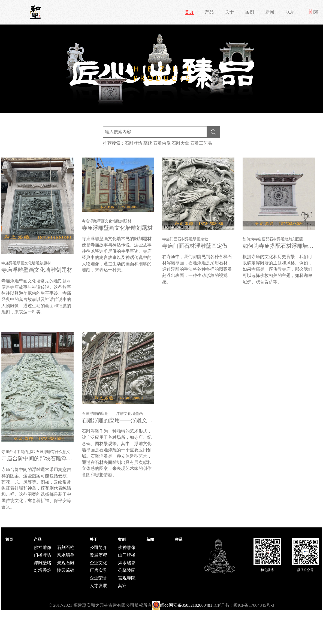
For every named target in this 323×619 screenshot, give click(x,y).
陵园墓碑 (65, 570)
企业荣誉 (98, 578)
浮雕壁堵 (42, 562)
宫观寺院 (126, 578)
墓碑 (147, 143)
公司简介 (98, 547)
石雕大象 (180, 143)
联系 (290, 12)
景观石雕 (65, 562)
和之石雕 (35, 12)
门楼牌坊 (42, 555)
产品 (209, 12)
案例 (249, 12)
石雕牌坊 (133, 143)
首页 (189, 12)
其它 (122, 585)
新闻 (269, 12)
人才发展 (98, 585)
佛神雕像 (42, 547)
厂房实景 (98, 570)
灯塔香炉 (42, 570)
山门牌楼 (126, 555)
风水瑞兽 (65, 555)
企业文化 (98, 562)
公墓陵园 (126, 570)
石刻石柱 (65, 547)
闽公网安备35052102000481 (186, 605)
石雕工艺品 (201, 143)
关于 (229, 12)
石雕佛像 (162, 143)
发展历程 (98, 555)
